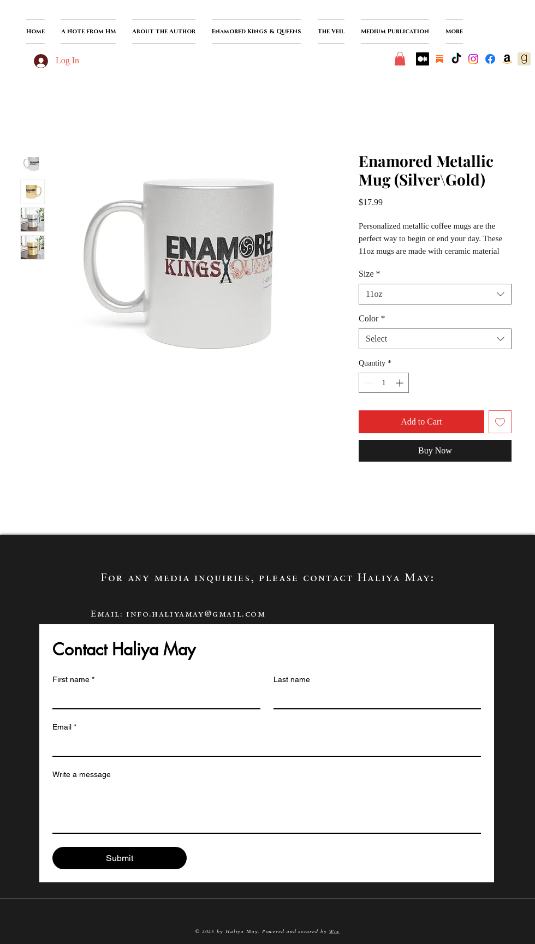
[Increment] (400, 382)
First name (73, 679)
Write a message (81, 774)
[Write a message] (266, 808)
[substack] (439, 58)
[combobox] (435, 294)
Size (370, 273)
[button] (164, 31)
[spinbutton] (384, 382)
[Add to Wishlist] (500, 421)
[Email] (263, 746)
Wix (334, 931)
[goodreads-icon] (524, 58)
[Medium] (422, 58)
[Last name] (374, 698)
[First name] (153, 698)
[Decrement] (367, 382)
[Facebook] (490, 58)
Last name (292, 679)
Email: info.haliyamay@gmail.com (178, 614)
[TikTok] (456, 58)
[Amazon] (507, 58)
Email (64, 727)
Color (372, 318)
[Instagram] (473, 58)
